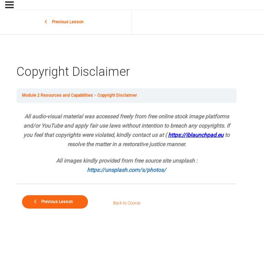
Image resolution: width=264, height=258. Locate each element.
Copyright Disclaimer (117, 95)
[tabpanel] (126, 143)
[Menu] (9, 4)
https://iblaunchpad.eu (195, 135)
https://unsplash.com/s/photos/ (126, 170)
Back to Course (126, 203)
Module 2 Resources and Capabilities (57, 95)
